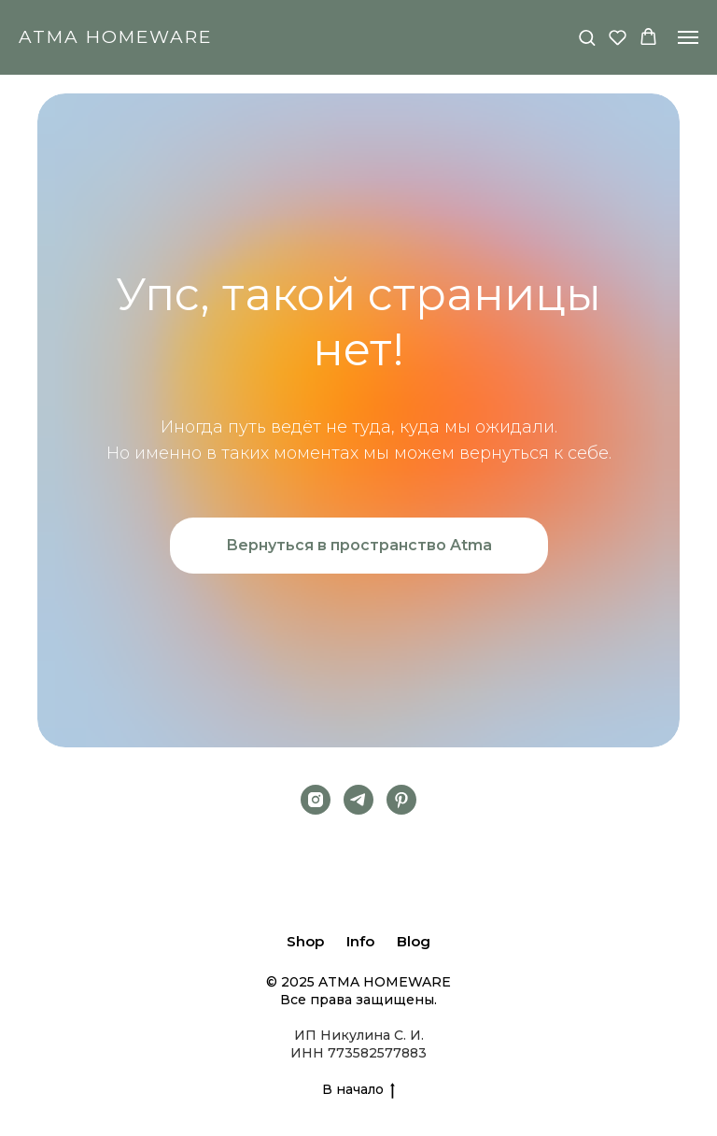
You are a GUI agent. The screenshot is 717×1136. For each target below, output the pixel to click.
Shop (305, 941)
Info (360, 941)
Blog (413, 941)
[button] (587, 37)
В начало (358, 1090)
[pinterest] (401, 800)
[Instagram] (315, 800)
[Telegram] (358, 800)
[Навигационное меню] (688, 37)
